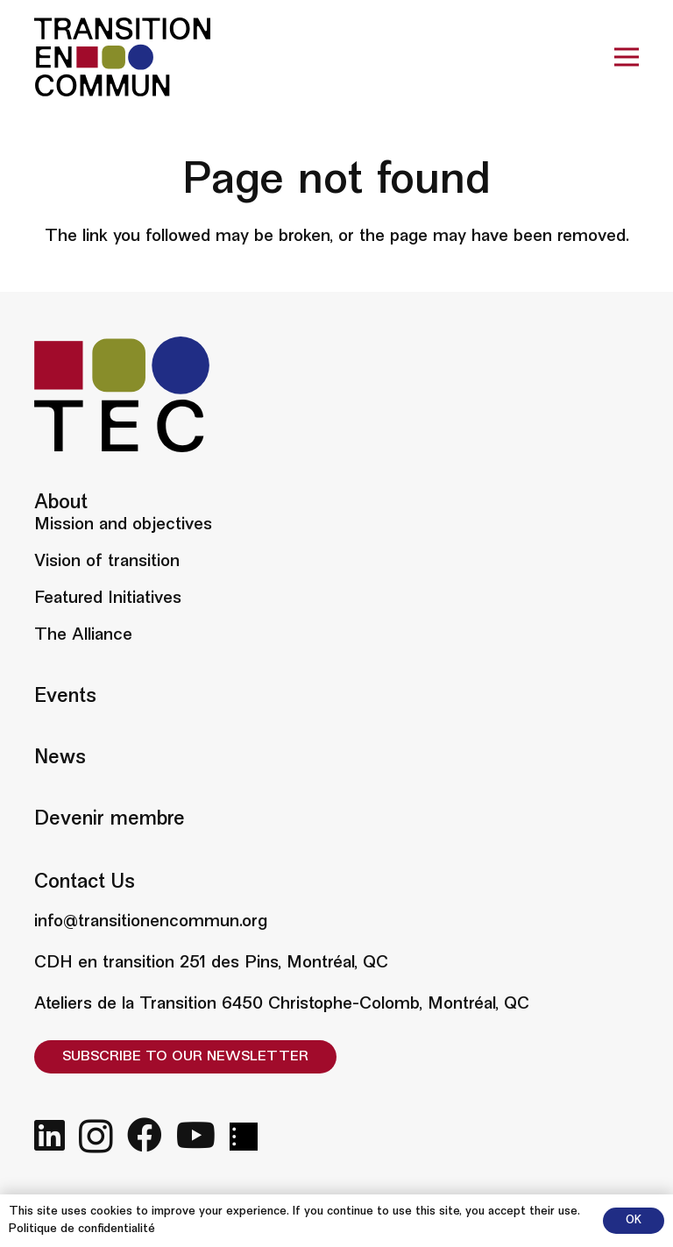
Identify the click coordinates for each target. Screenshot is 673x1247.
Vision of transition (107, 562)
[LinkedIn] (49, 1134)
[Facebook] (144, 1134)
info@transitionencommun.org (150, 922)
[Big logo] (122, 57)
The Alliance (83, 635)
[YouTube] (196, 1134)
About (61, 503)
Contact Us (84, 883)
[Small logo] (121, 394)
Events (65, 697)
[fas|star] (244, 1136)
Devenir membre (109, 820)
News (60, 758)
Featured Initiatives (107, 598)
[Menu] (626, 57)
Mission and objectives (123, 525)
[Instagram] (96, 1136)
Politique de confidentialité (82, 1229)
